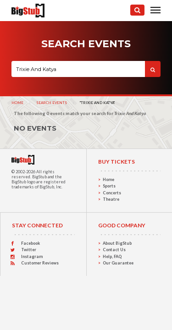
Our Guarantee (118, 262)
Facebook (30, 243)
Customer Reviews (40, 263)
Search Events (51, 102)
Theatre (111, 199)
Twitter (28, 250)
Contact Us (114, 249)
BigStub (39, 176)
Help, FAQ (112, 256)
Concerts (112, 192)
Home (17, 102)
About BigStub (117, 243)
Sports (109, 185)
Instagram (32, 256)
